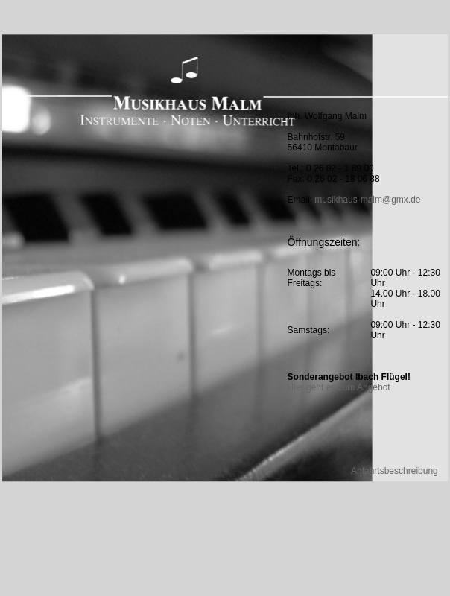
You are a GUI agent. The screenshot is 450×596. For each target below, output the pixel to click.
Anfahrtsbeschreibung (394, 471)
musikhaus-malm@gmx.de (367, 199)
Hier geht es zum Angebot (339, 387)
